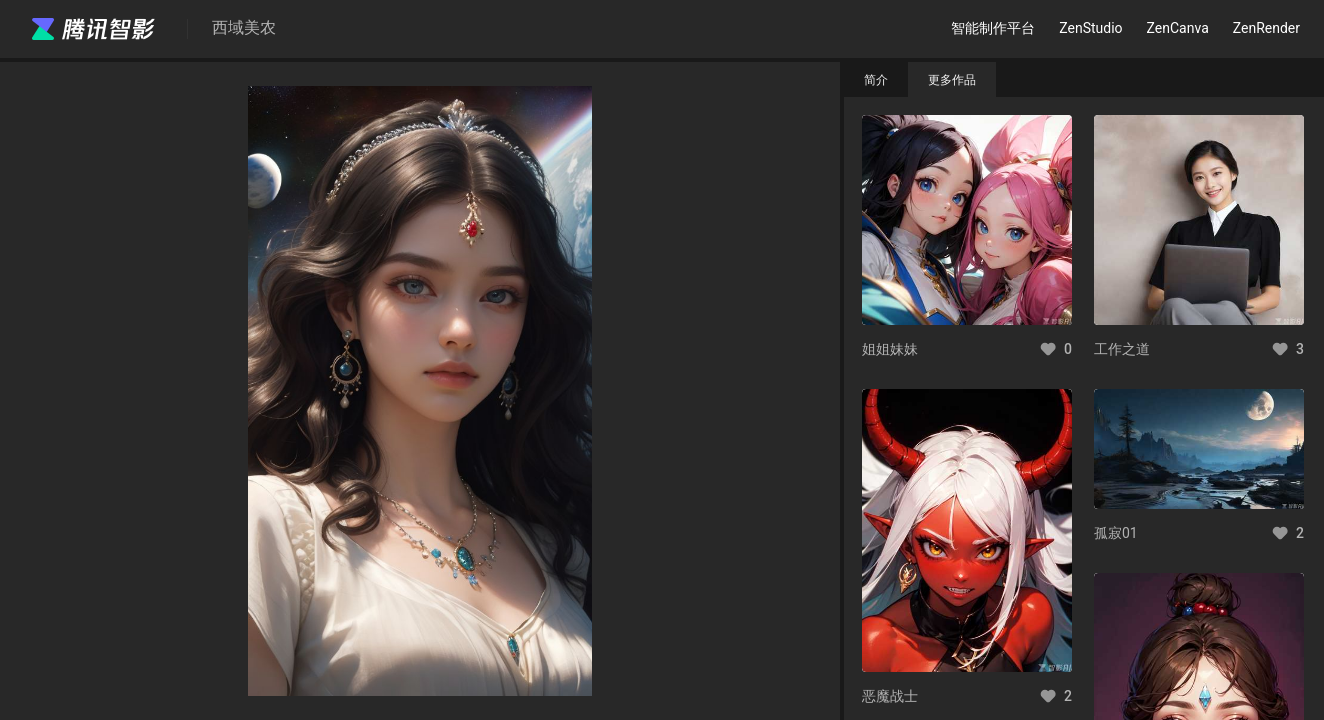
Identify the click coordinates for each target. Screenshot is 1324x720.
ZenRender (1266, 28)
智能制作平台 (993, 28)
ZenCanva (1178, 28)
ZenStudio (1090, 28)
